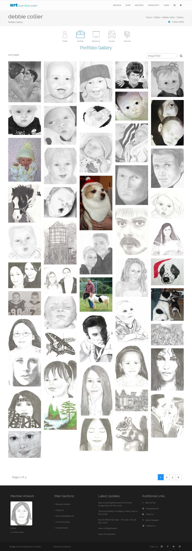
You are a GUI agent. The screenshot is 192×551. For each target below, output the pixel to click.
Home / (149, 17)
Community (153, 5)
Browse (117, 5)
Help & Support (150, 520)
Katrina (13, 528)
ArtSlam (38, 547)
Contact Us (149, 526)
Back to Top (149, 503)
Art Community (63, 522)
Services (139, 5)
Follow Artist (176, 22)
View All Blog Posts (107, 528)
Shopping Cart (150, 508)
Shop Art (60, 510)
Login (166, 5)
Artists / (158, 17)
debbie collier (18, 532)
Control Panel (62, 528)
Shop (128, 5)
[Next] (178, 477)
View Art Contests (106, 534)
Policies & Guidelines (62, 547)
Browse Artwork (63, 504)
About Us (148, 514)
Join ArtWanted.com (65, 516)
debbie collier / (169, 17)
